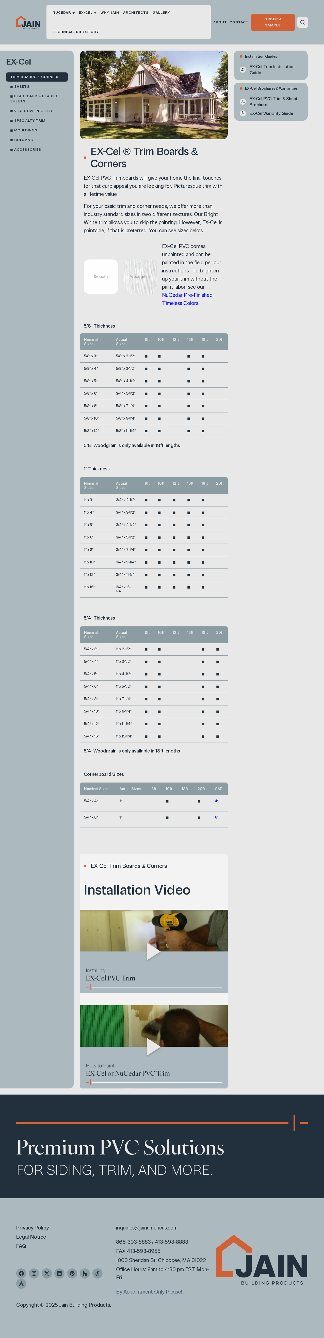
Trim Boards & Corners (35, 77)
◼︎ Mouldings (23, 130)
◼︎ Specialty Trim (27, 120)
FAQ (21, 1246)
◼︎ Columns (21, 140)
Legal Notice (31, 1237)
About (220, 22)
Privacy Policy (32, 1228)
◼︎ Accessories (25, 149)
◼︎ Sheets (19, 86)
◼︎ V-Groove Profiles (32, 111)
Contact (239, 22)
